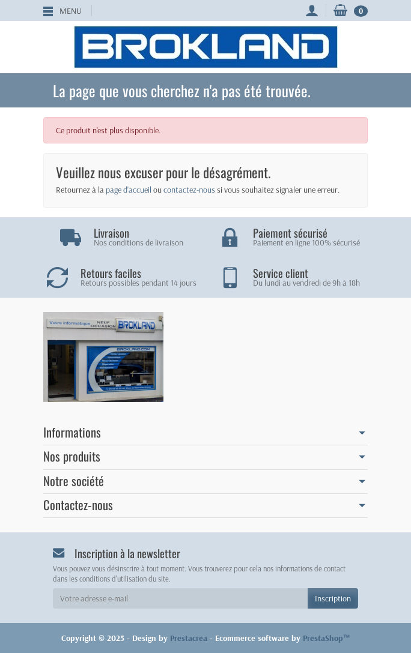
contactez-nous (189, 189)
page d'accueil (128, 189)
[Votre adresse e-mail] (180, 598)
